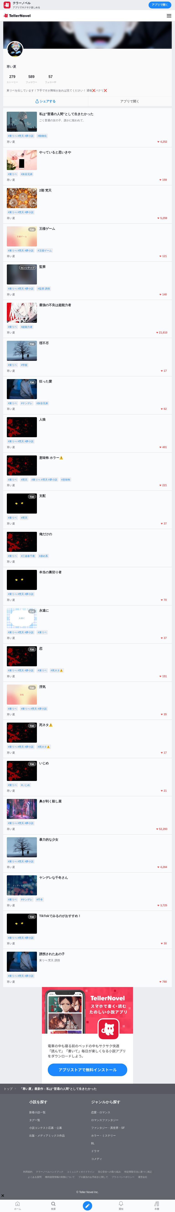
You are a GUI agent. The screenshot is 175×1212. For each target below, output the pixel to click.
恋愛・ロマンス (100, 1112)
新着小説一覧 (37, 1112)
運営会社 (142, 1177)
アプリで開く (160, 4)
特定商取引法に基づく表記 (138, 1172)
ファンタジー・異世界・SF (108, 1127)
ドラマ (95, 1151)
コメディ (96, 1158)
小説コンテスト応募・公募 (45, 1127)
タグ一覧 (34, 1120)
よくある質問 (34, 1177)
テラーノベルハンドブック (49, 1172)
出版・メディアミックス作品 (47, 1135)
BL (93, 1143)
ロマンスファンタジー (104, 1120)
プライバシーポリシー (123, 1177)
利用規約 (27, 1172)
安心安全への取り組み (109, 1172)
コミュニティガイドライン (80, 1172)
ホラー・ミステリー (103, 1135)
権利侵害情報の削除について (60, 1177)
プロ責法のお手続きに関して (93, 1177)
